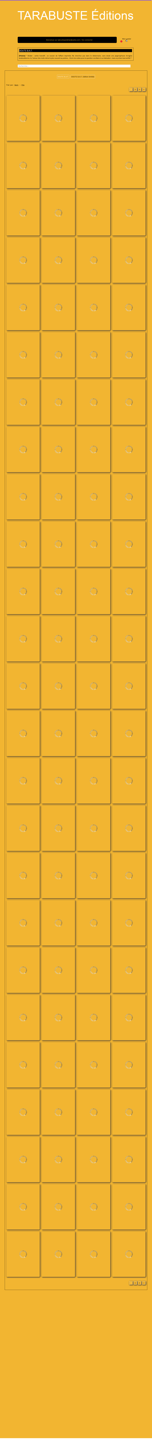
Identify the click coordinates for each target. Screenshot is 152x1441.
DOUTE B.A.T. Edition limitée (82, 77)
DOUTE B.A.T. (63, 77)
